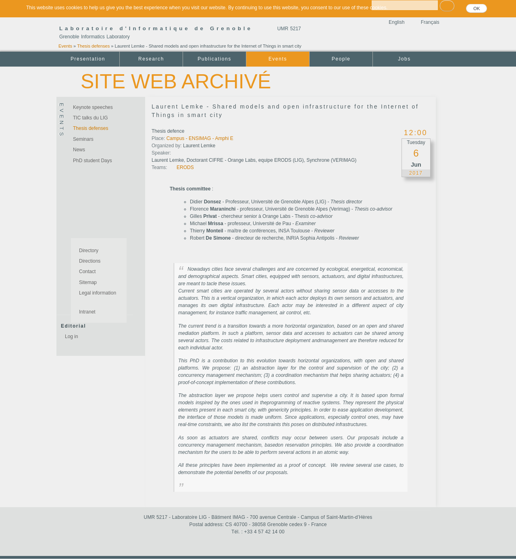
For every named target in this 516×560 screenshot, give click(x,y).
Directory (88, 250)
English (396, 22)
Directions (89, 261)
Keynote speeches (93, 107)
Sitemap (88, 282)
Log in (71, 336)
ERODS (185, 167)
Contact (87, 271)
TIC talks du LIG (90, 118)
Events (65, 46)
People (341, 59)
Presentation (88, 59)
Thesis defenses (93, 46)
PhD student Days (92, 160)
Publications (214, 59)
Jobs (404, 59)
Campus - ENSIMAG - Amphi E (199, 138)
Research (151, 59)
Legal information (97, 293)
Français (430, 22)
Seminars (83, 139)
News (79, 150)
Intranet (87, 312)
